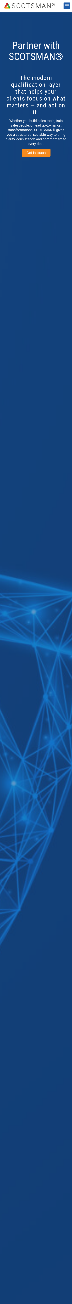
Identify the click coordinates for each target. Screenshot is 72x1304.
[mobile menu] (67, 5)
